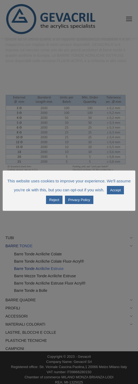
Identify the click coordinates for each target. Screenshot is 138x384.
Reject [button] (54, 200)
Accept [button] (115, 190)
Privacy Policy (79, 200)
